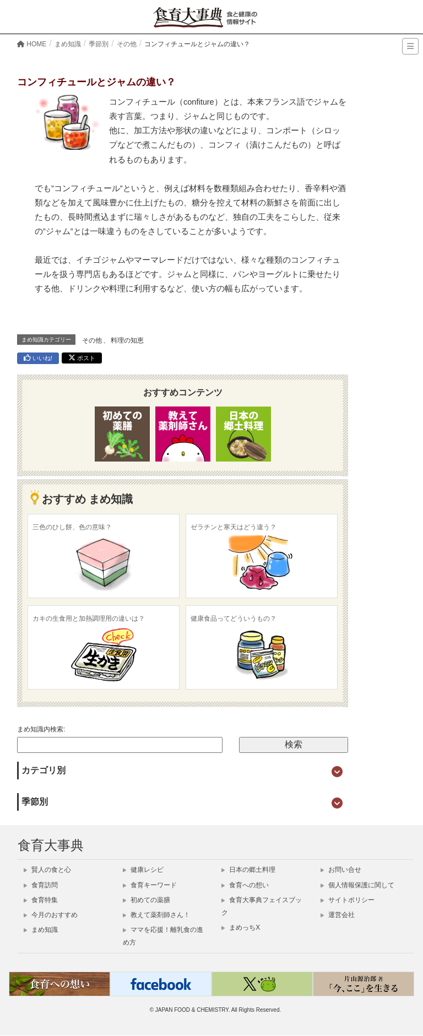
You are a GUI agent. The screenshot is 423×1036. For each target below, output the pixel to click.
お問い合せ (341, 870)
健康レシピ (143, 870)
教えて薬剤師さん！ (156, 915)
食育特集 (41, 900)
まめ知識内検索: (41, 729)
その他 (92, 340)
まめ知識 (41, 930)
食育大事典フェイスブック (261, 906)
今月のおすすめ (51, 915)
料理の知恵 (127, 340)
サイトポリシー (348, 900)
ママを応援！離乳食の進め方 (163, 936)
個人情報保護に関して (357, 885)
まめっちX (240, 927)
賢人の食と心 (47, 870)
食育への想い (245, 885)
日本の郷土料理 (248, 870)
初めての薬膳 (146, 900)
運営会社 (338, 915)
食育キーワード (150, 885)
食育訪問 (41, 885)
